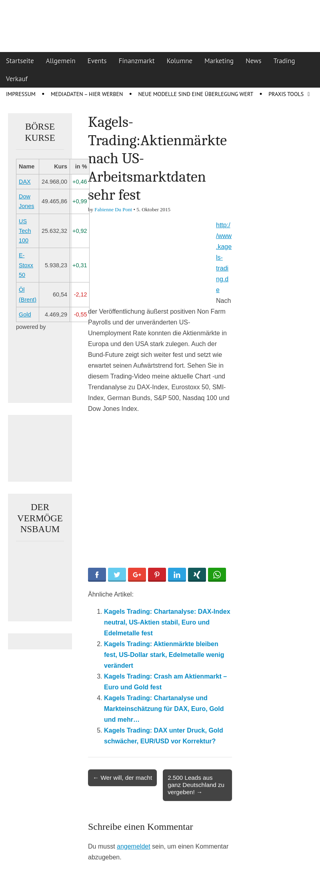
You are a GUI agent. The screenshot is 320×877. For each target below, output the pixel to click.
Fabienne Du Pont (113, 209)
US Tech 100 (25, 231)
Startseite (20, 60)
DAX (25, 181)
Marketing (219, 60)
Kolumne (180, 60)
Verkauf (17, 78)
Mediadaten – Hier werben (87, 94)
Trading (284, 60)
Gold (25, 314)
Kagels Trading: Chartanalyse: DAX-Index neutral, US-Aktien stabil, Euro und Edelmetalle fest (167, 622)
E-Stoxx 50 (26, 265)
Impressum (21, 94)
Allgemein (61, 60)
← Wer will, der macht (122, 777)
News (254, 60)
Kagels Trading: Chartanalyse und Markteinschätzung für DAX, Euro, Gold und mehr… (164, 709)
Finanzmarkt (137, 60)
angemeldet (133, 846)
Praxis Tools (286, 94)
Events (97, 60)
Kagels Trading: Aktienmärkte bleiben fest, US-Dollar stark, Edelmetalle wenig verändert (164, 655)
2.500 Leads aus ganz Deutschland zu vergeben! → (196, 784)
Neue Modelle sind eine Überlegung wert (195, 94)
